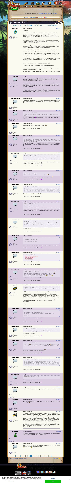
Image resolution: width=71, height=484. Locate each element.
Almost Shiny (15, 28)
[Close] (69, 480)
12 (32, 25)
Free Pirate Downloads (51, 467)
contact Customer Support (41, 10)
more (59, 186)
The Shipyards (24, 20)
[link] (34, 473)
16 (41, 25)
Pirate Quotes (51, 469)
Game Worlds (37, 468)
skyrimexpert (15, 399)
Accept (53, 482)
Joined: (11, 37)
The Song (15, 110)
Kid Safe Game (44, 465)
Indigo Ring (15, 76)
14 (37, 25)
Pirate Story (38, 467)
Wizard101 (61, 0)
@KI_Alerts (55, 13)
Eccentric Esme (15, 431)
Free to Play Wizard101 (31, 468)
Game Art (38, 469)
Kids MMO (44, 468)
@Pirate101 (41, 13)
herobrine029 (15, 387)
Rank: (10, 36)
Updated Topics (33, 17)
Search (26, 17)
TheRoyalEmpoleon (15, 98)
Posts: (10, 38)
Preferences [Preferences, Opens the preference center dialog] (53, 478)
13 (35, 25)
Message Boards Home (15, 20)
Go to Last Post (54, 25)
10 (28, 25)
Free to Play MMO (37, 465)
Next (50, 25)
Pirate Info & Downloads (51, 465)
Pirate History (51, 468)
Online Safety (43, 467)
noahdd (15, 285)
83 (47, 25)
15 (39, 25)
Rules (46, 17)
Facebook (45, 13)
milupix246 (15, 443)
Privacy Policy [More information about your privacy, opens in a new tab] (11, 481)
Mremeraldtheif (15, 123)
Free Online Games (30, 465)
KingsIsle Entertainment (53, 0)
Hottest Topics (40, 17)
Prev (14, 25)
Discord (40, 9)
